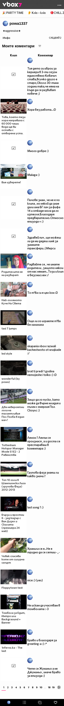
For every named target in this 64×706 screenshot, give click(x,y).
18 (49, 687)
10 (41, 687)
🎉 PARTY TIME (12, 13)
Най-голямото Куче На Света (12, 301)
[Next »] (59, 687)
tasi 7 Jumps (9, 328)
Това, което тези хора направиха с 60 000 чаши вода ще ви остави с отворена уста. (13, 125)
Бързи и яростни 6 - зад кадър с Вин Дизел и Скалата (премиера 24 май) (13, 522)
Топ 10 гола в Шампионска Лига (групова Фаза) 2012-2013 (14, 484)
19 (53, 687)
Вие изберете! (11, 182)
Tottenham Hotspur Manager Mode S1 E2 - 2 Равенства (13, 449)
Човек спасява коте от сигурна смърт (13, 559)
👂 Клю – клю (37, 13)
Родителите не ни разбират (12, 273)
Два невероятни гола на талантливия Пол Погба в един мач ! (13, 413)
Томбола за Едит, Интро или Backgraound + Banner (13, 617)
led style (7, 353)
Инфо (6, 37)
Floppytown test (12, 587)
